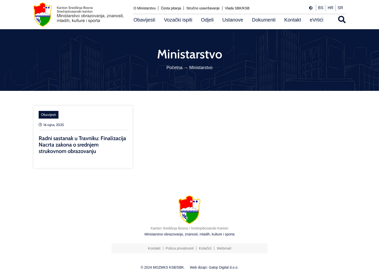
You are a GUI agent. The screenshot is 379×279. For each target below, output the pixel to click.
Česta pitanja (171, 8)
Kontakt (292, 20)
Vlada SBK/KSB (237, 8)
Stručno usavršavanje (203, 8)
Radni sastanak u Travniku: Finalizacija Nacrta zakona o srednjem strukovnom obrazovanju (82, 145)
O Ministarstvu (145, 8)
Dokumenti (264, 20)
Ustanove (232, 20)
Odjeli (207, 20)
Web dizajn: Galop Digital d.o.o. (214, 267)
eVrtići (316, 20)
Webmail (224, 248)
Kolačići (205, 248)
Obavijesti (144, 20)
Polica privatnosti (179, 248)
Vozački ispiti (178, 20)
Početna (174, 67)
